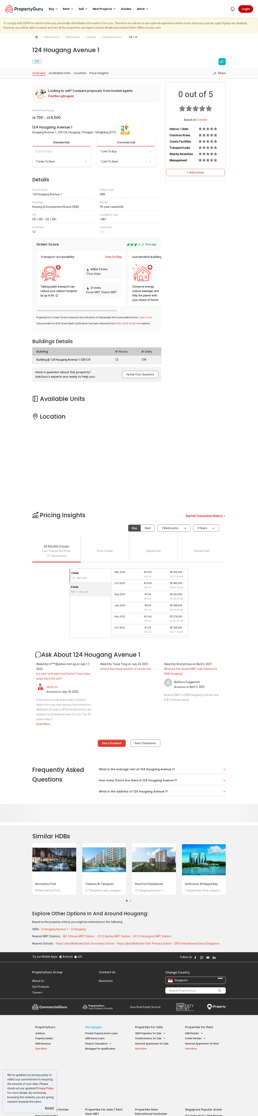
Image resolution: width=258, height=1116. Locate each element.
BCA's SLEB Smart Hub (127, 323)
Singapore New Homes (52, 1062)
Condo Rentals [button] (195, 1038)
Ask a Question (112, 743)
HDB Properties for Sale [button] (150, 1033)
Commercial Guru (49, 1007)
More (143, 8)
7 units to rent (61, 161)
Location (80, 73)
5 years (202, 528)
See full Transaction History (206, 516)
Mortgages (93, 1027)
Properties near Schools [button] (150, 1078)
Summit (145, 1007)
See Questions (145, 743)
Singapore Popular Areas (203, 1062)
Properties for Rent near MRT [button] (103, 1078)
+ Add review (195, 172)
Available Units (60, 73)
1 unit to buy (126, 151)
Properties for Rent (199, 1027)
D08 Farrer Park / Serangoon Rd (202, 1082)
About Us (38, 981)
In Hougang (78, 929)
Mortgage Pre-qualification (100, 1048)
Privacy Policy (45, 1088)
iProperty (216, 1007)
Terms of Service (76, 1106)
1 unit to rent (126, 161)
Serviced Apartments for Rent (202, 1043)
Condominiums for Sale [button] (150, 1038)
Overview (39, 73)
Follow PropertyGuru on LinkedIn (214, 957)
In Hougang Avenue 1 (55, 929)
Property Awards (98, 1007)
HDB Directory (43, 1043)
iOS (78, 956)
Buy (134, 528)
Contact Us (107, 972)
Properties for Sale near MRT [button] (103, 1073)
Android (66, 956)
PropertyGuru (45, 1027)
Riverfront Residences (149, 884)
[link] (95, 93)
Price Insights (99, 73)
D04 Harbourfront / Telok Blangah (203, 1068)
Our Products (40, 986)
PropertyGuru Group (47, 972)
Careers (37, 992)
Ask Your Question (140, 374)
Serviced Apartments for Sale (152, 1043)
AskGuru (40, 1033)
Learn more (145, 317)
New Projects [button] (105, 8)
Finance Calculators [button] (98, 1044)
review (202, 119)
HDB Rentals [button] (194, 1033)
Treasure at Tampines (99, 884)
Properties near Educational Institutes (151, 1064)
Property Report (185, 1007)
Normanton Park (45, 884)
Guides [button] (126, 9)
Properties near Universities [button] (152, 1073)
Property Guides (44, 1038)
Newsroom (106, 981)
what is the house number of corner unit (125, 668)
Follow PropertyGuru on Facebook (195, 957)
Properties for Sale (149, 1027)
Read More (43, 724)
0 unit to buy (61, 151)
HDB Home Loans (95, 1038)
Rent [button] (69, 8)
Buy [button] (54, 8)
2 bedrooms (170, 528)
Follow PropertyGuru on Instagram (201, 957)
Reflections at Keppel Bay (201, 884)
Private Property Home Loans (101, 1033)
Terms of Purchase (125, 1106)
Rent (148, 528)
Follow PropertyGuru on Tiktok (224, 957)
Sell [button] (84, 8)
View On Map (113, 257)
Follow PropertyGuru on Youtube (207, 957)
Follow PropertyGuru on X (219, 957)
